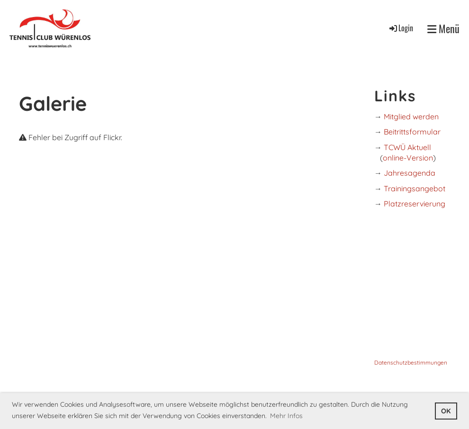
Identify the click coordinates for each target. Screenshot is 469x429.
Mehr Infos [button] (286, 415)
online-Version (408, 157)
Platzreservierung (414, 203)
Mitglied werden (411, 116)
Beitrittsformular (412, 131)
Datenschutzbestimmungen (410, 362)
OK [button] (446, 411)
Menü (443, 28)
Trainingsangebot (414, 188)
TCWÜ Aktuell (407, 147)
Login (400, 28)
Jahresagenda (409, 173)
